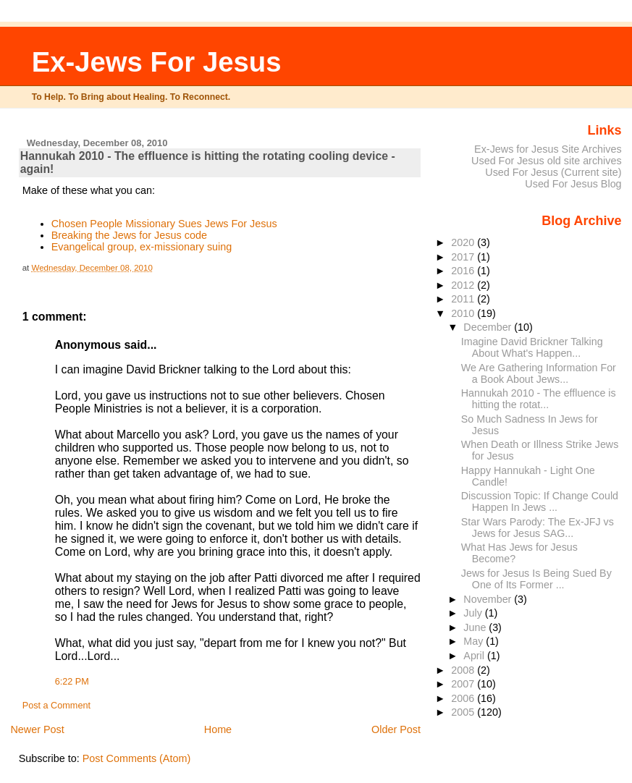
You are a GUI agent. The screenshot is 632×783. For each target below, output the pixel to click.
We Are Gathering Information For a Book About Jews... (538, 373)
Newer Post (37, 729)
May (474, 641)
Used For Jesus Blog (573, 184)
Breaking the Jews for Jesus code (129, 235)
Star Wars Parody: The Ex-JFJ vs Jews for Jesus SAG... (537, 527)
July (473, 613)
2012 (464, 285)
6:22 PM (72, 682)
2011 (464, 299)
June (476, 627)
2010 (464, 313)
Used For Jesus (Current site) (553, 172)
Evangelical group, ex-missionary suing (141, 247)
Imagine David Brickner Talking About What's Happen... (532, 347)
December (488, 327)
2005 (464, 712)
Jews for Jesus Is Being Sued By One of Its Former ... (536, 579)
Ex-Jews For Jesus (157, 61)
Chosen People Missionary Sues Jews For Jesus (164, 223)
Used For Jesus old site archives (546, 160)
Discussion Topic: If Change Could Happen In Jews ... (539, 501)
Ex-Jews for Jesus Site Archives (548, 149)
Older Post (396, 729)
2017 (464, 257)
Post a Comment (56, 706)
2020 (464, 242)
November (488, 599)
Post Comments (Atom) (137, 758)
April (475, 655)
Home (218, 729)
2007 (464, 684)
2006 (464, 698)
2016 (464, 270)
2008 (464, 670)
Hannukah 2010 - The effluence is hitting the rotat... (538, 398)
